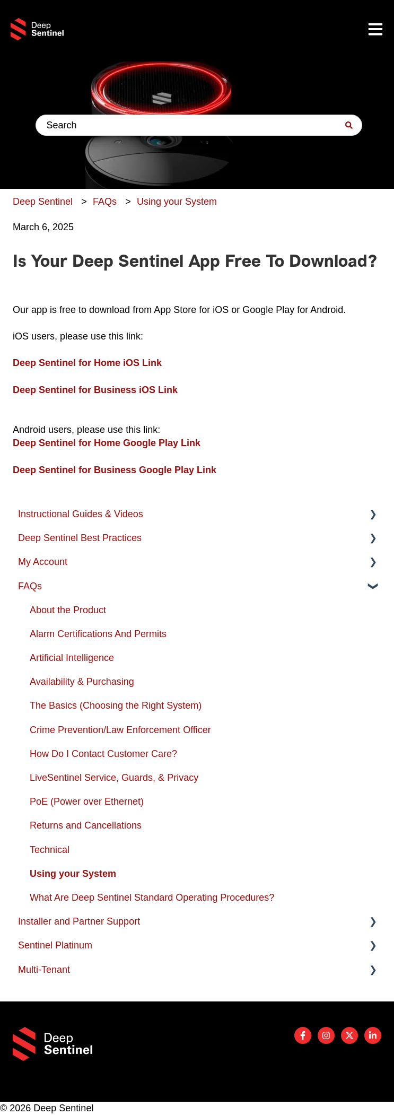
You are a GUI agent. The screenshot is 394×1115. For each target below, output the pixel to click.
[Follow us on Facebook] (302, 1035)
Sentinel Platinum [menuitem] (55, 945)
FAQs (105, 201)
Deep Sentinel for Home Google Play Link (106, 443)
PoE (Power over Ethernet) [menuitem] (87, 801)
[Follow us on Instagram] (326, 1035)
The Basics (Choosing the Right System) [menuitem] (116, 705)
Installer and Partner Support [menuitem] (79, 921)
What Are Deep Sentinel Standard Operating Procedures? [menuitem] (152, 897)
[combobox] (199, 125)
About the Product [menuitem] (68, 610)
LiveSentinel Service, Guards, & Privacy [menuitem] (114, 777)
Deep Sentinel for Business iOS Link (95, 390)
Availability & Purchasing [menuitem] (82, 681)
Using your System (177, 201)
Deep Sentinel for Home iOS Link (87, 363)
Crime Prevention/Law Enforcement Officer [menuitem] (120, 730)
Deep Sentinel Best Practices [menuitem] (80, 538)
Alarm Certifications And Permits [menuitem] (98, 634)
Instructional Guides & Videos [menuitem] (80, 514)
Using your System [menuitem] (73, 873)
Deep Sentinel (43, 201)
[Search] (349, 125)
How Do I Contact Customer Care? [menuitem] (103, 753)
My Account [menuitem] (42, 561)
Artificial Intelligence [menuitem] (72, 657)
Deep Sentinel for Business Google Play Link (114, 470)
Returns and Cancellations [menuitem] (86, 825)
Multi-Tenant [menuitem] (44, 969)
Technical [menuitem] (49, 849)
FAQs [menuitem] (30, 586)
